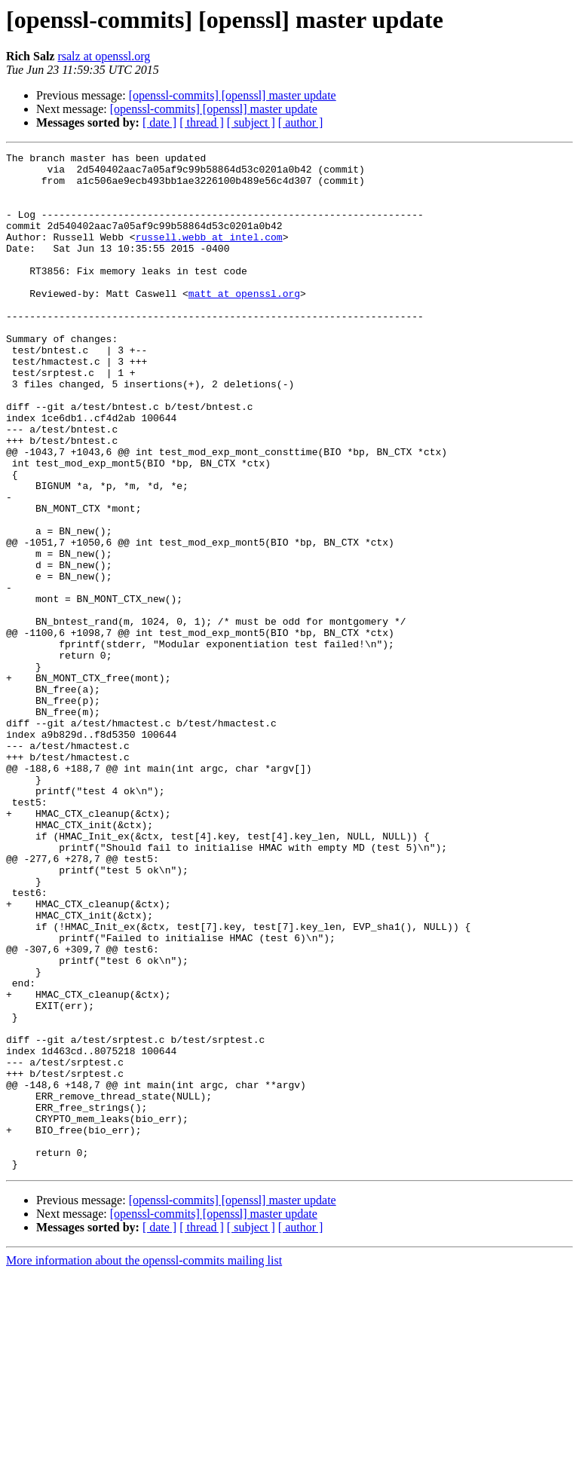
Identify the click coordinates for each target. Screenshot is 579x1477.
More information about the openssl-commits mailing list (144, 1463)
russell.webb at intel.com (209, 254)
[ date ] (159, 122)
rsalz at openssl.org (103, 56)
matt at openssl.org (244, 322)
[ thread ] (201, 122)
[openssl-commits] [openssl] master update (232, 95)
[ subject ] (251, 122)
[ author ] (300, 122)
